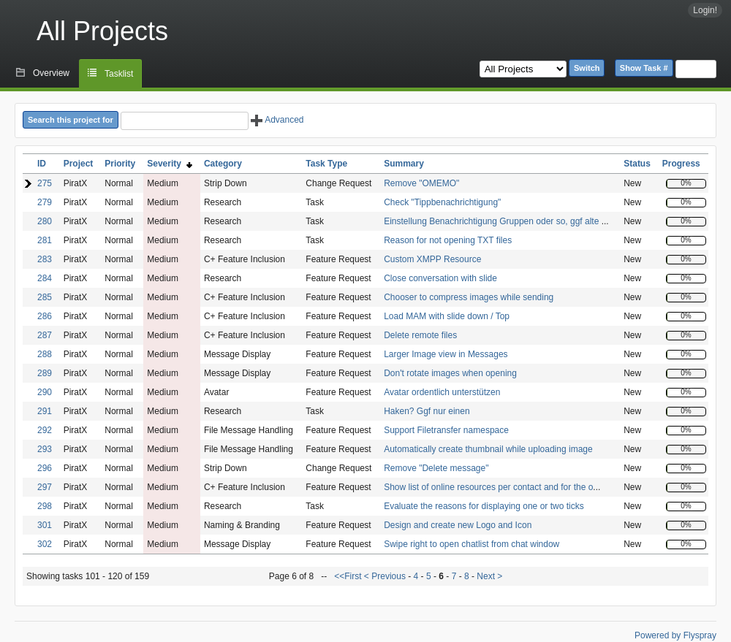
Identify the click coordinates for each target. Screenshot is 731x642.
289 (44, 373)
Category (223, 163)
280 (44, 221)
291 (44, 411)
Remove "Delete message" (436, 468)
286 (44, 316)
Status (637, 163)
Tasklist (119, 74)
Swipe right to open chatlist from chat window (471, 544)
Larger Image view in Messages (445, 354)
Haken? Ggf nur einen (426, 411)
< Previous (385, 576)
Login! (705, 10)
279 (44, 202)
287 (44, 335)
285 (44, 297)
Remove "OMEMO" (421, 183)
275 (44, 183)
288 (44, 354)
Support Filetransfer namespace (446, 430)
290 (44, 392)
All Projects (102, 31)
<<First (349, 576)
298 (44, 506)
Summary (404, 163)
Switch (586, 68)
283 (44, 259)
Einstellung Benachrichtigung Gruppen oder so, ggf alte (493, 221)
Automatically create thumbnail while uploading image (488, 449)
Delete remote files (420, 335)
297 (44, 487)
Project (79, 163)
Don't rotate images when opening (450, 373)
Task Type (326, 163)
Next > (489, 576)
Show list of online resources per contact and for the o (488, 487)
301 (44, 525)
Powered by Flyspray (675, 635)
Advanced (277, 120)
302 (44, 544)
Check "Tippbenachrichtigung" (442, 202)
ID (41, 163)
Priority (120, 163)
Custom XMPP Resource (432, 259)
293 (44, 449)
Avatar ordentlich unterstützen (442, 392)
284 (44, 278)
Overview (51, 73)
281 (44, 240)
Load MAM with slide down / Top (447, 316)
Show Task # (644, 68)
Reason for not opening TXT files (448, 240)
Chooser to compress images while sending (468, 297)
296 (44, 468)
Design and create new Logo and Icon (457, 525)
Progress (681, 163)
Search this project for (70, 119)
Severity (169, 163)
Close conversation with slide (440, 278)
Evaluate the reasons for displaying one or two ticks (483, 506)
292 (44, 430)
